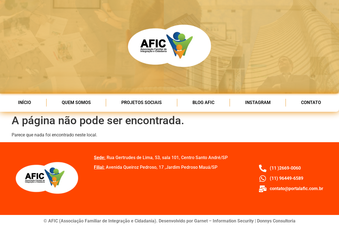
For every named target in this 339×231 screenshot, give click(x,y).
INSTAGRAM (258, 102)
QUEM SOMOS (76, 102)
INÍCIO (24, 102)
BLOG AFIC (203, 102)
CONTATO (311, 102)
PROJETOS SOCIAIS (141, 102)
